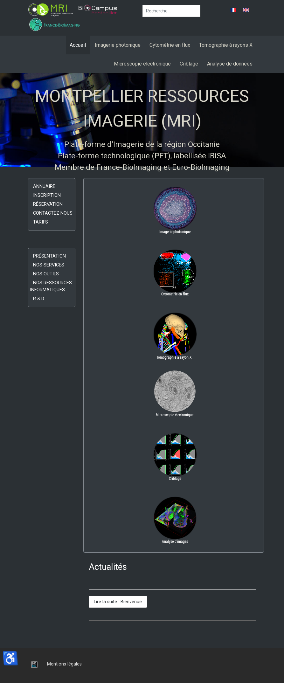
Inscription (47, 195)
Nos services (48, 265)
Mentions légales (64, 664)
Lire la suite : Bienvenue (118, 601)
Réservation (48, 204)
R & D (38, 298)
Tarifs (40, 222)
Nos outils (46, 274)
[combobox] (171, 11)
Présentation (49, 256)
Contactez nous (53, 213)
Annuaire (44, 186)
